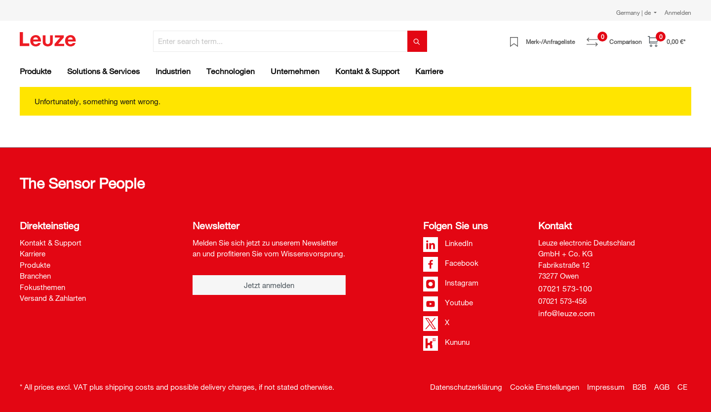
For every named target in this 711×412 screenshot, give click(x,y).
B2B (639, 386)
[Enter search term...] (280, 41)
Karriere (32, 253)
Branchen (35, 275)
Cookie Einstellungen (544, 386)
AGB (662, 386)
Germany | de (634, 12)
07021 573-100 (565, 288)
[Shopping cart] (666, 41)
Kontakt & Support (50, 242)
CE (682, 386)
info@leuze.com (566, 313)
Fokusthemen (42, 287)
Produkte (35, 264)
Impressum (606, 386)
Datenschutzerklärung (466, 386)
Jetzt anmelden (269, 285)
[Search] (417, 41)
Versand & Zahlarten (53, 297)
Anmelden (678, 12)
